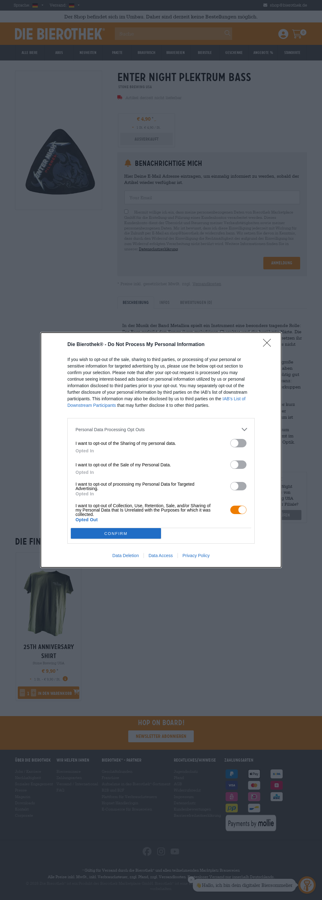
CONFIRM (116, 533)
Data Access (161, 555)
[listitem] (161, 429)
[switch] (238, 443)
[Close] (269, 345)
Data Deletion (125, 555)
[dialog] (161, 450)
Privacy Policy (196, 555)
